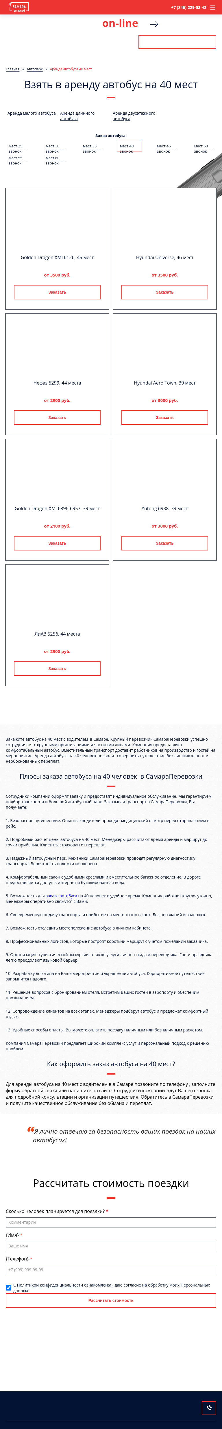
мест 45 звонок (164, 146)
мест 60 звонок (52, 158)
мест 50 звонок (201, 146)
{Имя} (13, 1235)
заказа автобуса (61, 896)
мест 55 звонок (15, 158)
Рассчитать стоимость (177, 42)
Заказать (57, 292)
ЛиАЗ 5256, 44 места (57, 634)
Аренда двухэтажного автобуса (134, 115)
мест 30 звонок (52, 146)
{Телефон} (18, 1259)
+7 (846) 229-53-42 (188, 7)
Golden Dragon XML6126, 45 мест (57, 257)
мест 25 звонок (15, 146)
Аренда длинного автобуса (77, 115)
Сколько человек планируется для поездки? (56, 1211)
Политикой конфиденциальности (50, 1285)
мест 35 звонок (90, 146)
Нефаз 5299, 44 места (57, 383)
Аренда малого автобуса (32, 113)
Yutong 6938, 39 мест (165, 508)
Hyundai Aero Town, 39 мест (164, 383)
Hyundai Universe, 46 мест (165, 257)
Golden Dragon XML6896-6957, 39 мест (57, 508)
